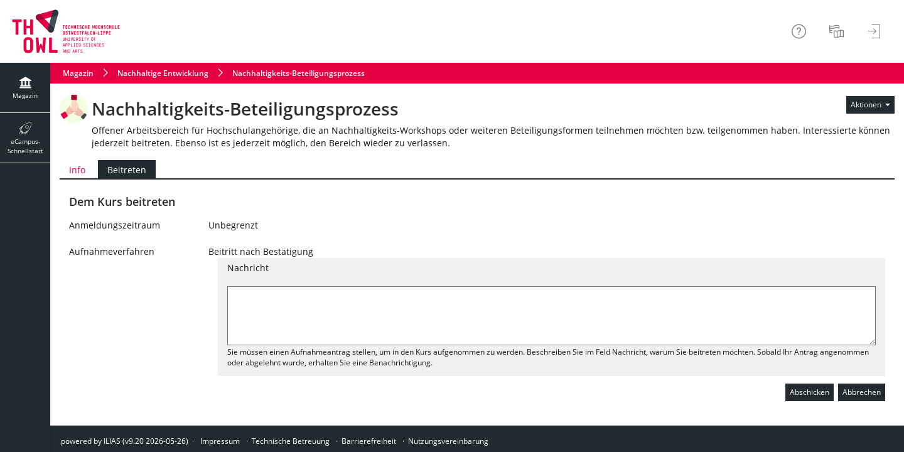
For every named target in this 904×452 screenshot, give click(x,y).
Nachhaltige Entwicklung (162, 73)
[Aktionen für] (870, 105)
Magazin (78, 73)
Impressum (220, 441)
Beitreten (122, 170)
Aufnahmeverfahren (111, 251)
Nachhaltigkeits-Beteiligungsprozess (298, 73)
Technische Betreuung (291, 441)
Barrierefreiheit (369, 441)
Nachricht (248, 268)
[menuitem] (838, 31)
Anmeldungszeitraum (114, 225)
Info (77, 170)
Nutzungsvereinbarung (448, 441)
